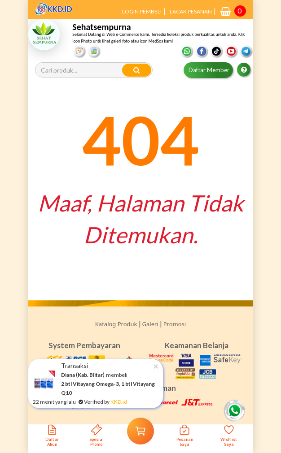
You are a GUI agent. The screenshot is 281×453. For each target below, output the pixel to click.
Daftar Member (209, 69)
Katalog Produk (116, 324)
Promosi (174, 324)
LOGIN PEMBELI (142, 11)
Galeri (150, 324)
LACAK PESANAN (191, 11)
